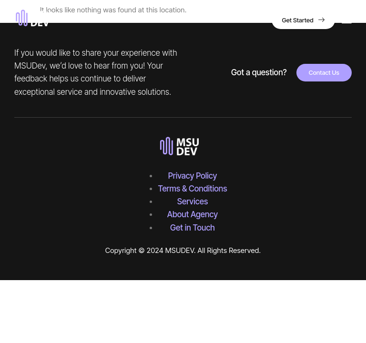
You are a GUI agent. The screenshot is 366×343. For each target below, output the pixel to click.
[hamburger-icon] (346, 20)
